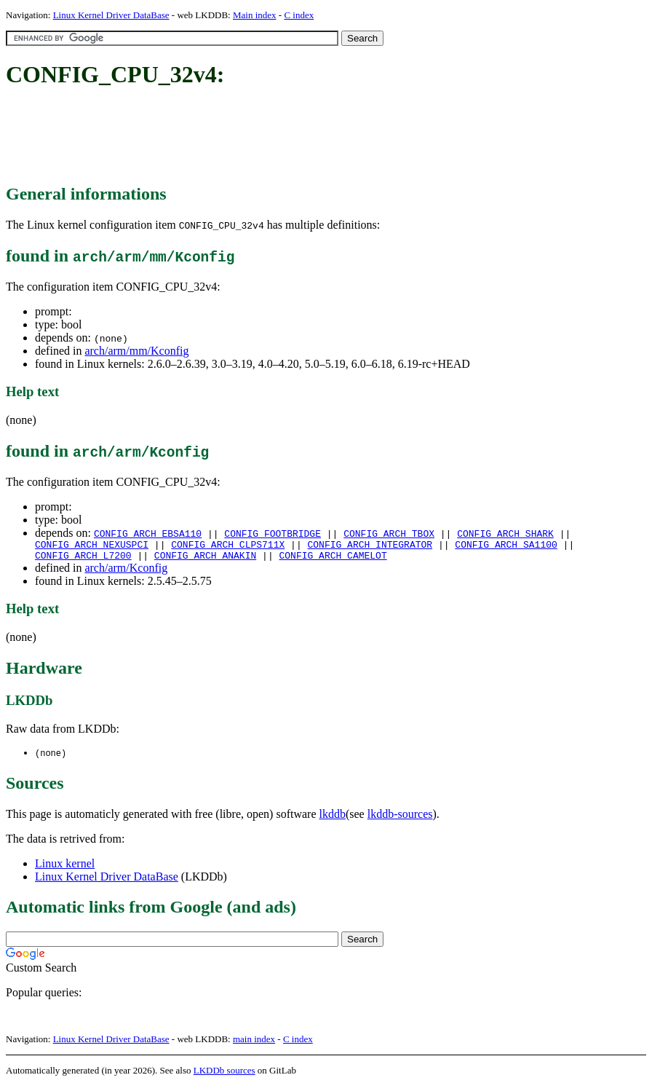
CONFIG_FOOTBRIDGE (272, 533)
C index (299, 14)
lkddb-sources (400, 819)
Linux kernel (65, 868)
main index (254, 1044)
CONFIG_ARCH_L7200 (83, 559)
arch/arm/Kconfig (125, 572)
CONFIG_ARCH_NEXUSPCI (91, 546)
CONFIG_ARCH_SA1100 (506, 546)
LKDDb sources (224, 1075)
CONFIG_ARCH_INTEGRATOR (369, 546)
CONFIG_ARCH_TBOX (388, 533)
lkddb (332, 819)
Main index (255, 14)
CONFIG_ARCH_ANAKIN (205, 559)
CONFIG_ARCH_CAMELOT (332, 559)
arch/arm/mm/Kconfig (136, 350)
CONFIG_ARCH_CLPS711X (228, 546)
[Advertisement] (271, 137)
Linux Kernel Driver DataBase (111, 14)
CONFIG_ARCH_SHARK (505, 533)
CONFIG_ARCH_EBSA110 (148, 533)
